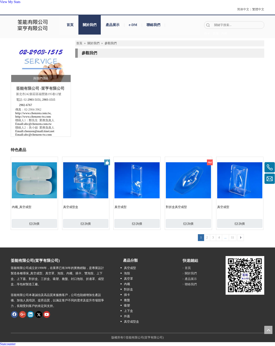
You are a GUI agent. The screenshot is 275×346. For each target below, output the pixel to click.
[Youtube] (46, 314)
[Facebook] (14, 314)
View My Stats (10, 2)
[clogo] (33, 24)
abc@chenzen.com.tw (38, 124)
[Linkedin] (30, 314)
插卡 (127, 294)
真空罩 (128, 278)
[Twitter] (38, 314)
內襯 (127, 284)
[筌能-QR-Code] (245, 275)
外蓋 (127, 316)
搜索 (208, 25)
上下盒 (128, 311)
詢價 (34, 223)
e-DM (133, 25)
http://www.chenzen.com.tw (33, 113)
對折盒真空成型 (176, 207)
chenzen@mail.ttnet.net (39, 131)
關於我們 (89, 25)
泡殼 (127, 273)
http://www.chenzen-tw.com (33, 116)
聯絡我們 (153, 25)
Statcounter (8, 344)
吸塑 (127, 305)
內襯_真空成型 (21, 207)
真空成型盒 (70, 207)
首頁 (70, 25)
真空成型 (121, 207)
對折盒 (128, 289)
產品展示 (112, 25)
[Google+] (22, 314)
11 (232, 237)
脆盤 (127, 300)
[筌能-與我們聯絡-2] (41, 62)
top (268, 330)
